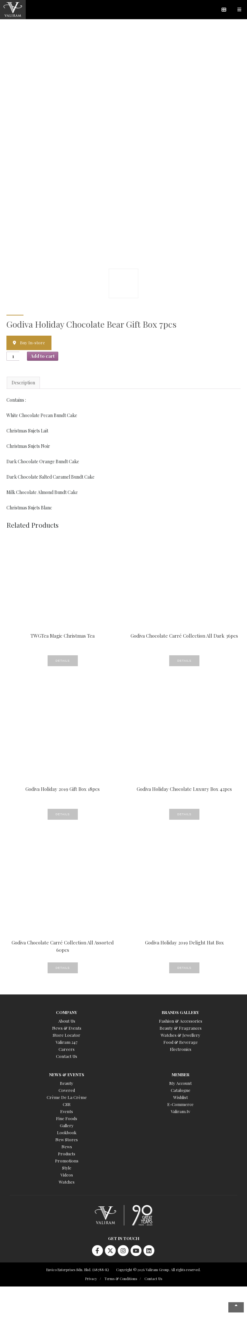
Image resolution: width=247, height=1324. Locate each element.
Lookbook (67, 1132)
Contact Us (66, 1056)
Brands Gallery (180, 1012)
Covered (67, 1090)
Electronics (180, 1049)
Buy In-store (32, 342)
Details (63, 660)
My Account (180, 1083)
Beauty (66, 1083)
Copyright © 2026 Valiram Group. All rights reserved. (158, 1269)
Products (66, 1153)
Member (180, 1074)
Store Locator (66, 1035)
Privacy (91, 1278)
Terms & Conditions (121, 1278)
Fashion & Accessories (180, 1021)
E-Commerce (180, 1104)
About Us (66, 1021)
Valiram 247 (67, 1042)
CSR (66, 1104)
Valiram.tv (180, 1111)
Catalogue (180, 1090)
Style (66, 1167)
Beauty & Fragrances (181, 1028)
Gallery (67, 1125)
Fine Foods (66, 1118)
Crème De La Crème (67, 1097)
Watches (67, 1182)
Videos (66, 1174)
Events (66, 1111)
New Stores (66, 1139)
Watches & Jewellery (180, 1035)
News (66, 1146)
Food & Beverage (180, 1042)
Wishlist (180, 1097)
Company (66, 1012)
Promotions (66, 1160)
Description (23, 383)
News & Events (66, 1028)
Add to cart (43, 356)
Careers (67, 1049)
